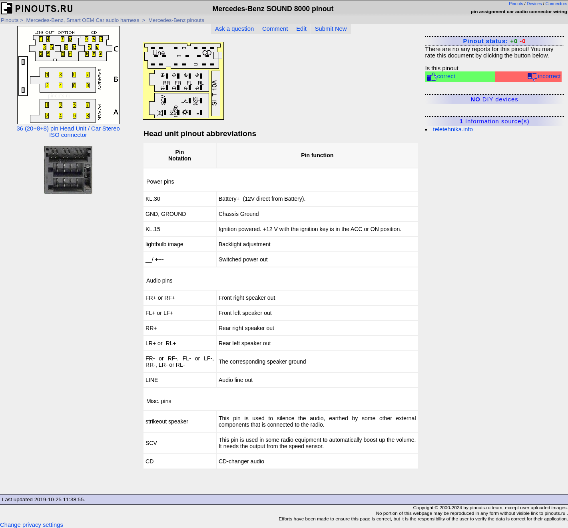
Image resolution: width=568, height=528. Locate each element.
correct (440, 76)
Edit (301, 29)
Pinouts (516, 3)
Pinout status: (494, 41)
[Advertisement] (68, 256)
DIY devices (494, 99)
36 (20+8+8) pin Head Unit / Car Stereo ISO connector (68, 82)
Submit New (331, 29)
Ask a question (234, 29)
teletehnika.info (453, 129)
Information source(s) (494, 121)
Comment (275, 29)
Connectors (557, 3)
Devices (534, 3)
